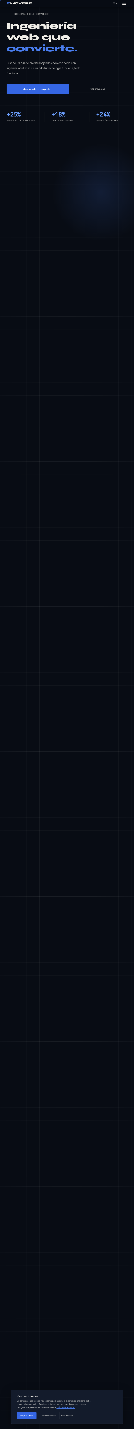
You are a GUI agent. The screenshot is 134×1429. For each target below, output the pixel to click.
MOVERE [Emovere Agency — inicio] (19, 3)
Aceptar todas (26, 1415)
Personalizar (67, 1415)
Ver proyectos (99, 89)
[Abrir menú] (124, 3)
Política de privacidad (66, 1407)
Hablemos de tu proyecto (38, 89)
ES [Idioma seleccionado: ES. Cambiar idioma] (114, 3)
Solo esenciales (49, 1415)
